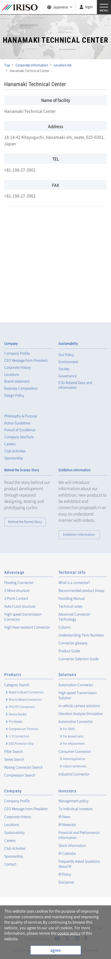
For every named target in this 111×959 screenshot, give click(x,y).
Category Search (16, 684)
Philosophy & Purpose (20, 416)
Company (11, 343)
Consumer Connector (74, 751)
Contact (10, 864)
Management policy (73, 800)
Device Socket (18, 714)
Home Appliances (74, 759)
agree (55, 950)
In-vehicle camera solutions (79, 705)
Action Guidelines (17, 423)
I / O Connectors (19, 736)
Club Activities (14, 451)
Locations (11, 374)
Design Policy (14, 395)
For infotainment (74, 743)
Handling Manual (71, 598)
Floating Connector (18, 582)
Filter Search (13, 751)
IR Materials (67, 824)
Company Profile (17, 353)
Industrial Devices (74, 766)
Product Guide (69, 650)
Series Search (14, 759)
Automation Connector (75, 684)
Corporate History (17, 367)
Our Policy (66, 354)
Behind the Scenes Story (21, 470)
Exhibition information (74, 470)
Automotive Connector (75, 721)
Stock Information (72, 845)
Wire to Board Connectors (25, 699)
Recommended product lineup (81, 590)
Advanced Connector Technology (74, 617)
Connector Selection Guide (78, 658)
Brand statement (17, 381)
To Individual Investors (75, 808)
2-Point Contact (16, 598)
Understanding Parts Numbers (81, 635)
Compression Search (19, 775)
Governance (67, 376)
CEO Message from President (25, 360)
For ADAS (69, 729)
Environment (68, 361)
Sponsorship (13, 458)
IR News (64, 816)
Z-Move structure (16, 590)
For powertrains (73, 736)
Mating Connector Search (23, 767)
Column (64, 627)
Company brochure (19, 437)
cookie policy (68, 933)
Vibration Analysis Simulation (80, 713)
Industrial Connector (73, 774)
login (89, 6)
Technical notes (70, 606)
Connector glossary (73, 643)
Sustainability (68, 343)
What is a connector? (74, 582)
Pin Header (16, 721)
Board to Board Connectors (26, 692)
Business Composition (21, 388)
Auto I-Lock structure (19, 606)
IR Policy (64, 874)
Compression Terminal (23, 729)
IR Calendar (67, 853)
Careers (10, 444)
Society (63, 369)
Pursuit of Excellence (19, 430)
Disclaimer (66, 882)
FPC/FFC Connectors (22, 707)
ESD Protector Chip (21, 743)
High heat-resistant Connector (27, 627)
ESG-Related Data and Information (75, 385)
